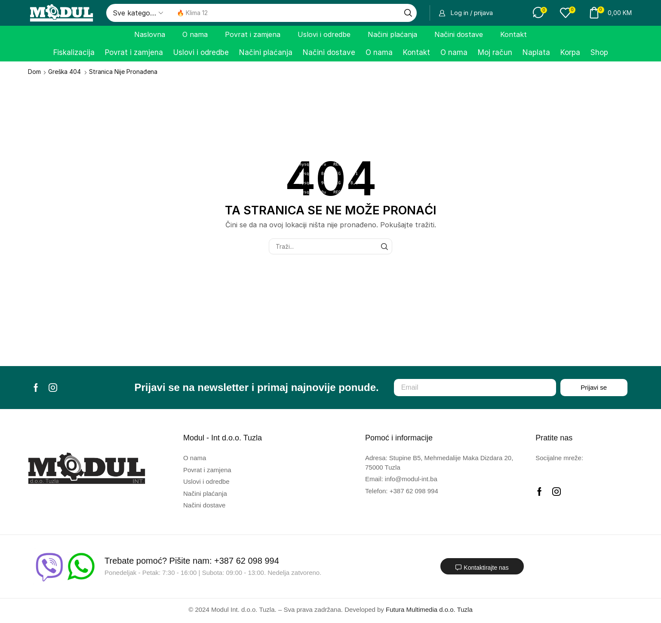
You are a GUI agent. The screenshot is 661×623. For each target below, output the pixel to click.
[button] (466, 13)
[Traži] (408, 13)
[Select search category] (137, 13)
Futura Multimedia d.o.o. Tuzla (429, 609)
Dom (34, 71)
